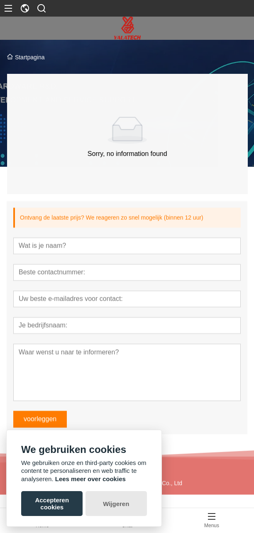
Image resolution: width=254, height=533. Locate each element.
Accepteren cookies (52, 503)
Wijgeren (116, 503)
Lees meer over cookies (90, 478)
